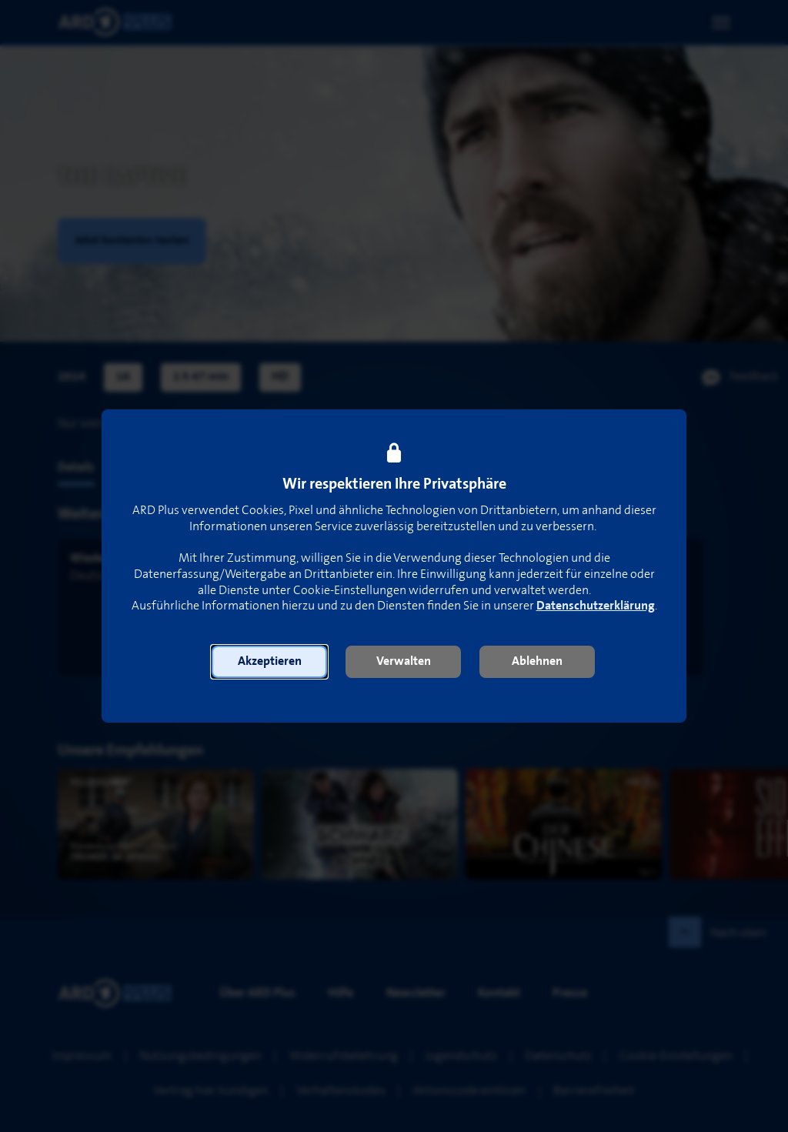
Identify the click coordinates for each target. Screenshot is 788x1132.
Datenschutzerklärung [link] (595, 606)
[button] (269, 662)
